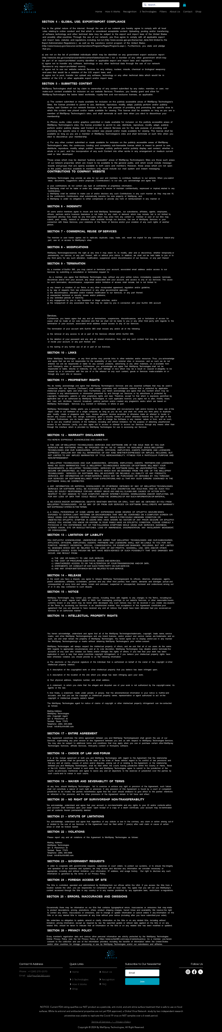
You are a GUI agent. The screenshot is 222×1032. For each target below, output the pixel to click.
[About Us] (112, 971)
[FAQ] (112, 984)
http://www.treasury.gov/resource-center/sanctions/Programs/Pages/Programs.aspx (84, 46)
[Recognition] (112, 979)
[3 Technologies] (84, 979)
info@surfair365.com (38, 975)
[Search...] (160, 5)
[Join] (142, 981)
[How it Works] (84, 984)
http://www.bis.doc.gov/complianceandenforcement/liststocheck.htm (76, 57)
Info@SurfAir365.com (64, 726)
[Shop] (84, 988)
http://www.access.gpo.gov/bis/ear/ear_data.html (129, 40)
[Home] (84, 971)
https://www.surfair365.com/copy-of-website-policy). (123, 939)
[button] (184, 5)
